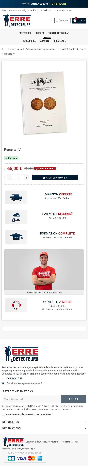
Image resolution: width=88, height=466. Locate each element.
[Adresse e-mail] (31, 400)
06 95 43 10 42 (63, 10)
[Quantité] (18, 177)
